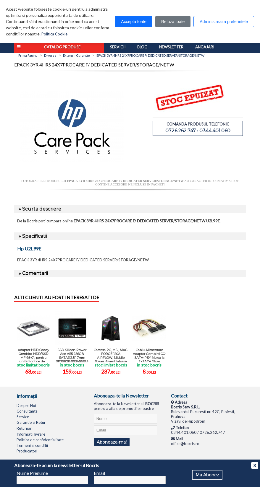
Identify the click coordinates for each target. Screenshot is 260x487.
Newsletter (171, 47)
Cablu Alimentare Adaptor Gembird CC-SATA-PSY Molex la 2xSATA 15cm (149, 355)
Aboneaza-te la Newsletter (121, 395)
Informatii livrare (31, 434)
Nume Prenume (32, 473)
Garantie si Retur (31, 422)
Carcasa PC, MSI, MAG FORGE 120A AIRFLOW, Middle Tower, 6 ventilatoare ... (110, 355)
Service (23, 416)
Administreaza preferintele (224, 21)
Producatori (27, 451)
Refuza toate (173, 21)
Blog (142, 47)
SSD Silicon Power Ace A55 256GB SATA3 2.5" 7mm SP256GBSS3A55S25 (72, 355)
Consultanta (27, 411)
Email (99, 473)
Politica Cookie (54, 34)
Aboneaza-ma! (112, 442)
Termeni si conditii (32, 445)
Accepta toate (133, 21)
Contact (179, 395)
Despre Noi (26, 405)
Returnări (25, 428)
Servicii (117, 47)
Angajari (204, 47)
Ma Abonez (207, 475)
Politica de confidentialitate (40, 439)
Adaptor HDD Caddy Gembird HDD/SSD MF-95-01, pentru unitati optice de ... (33, 355)
